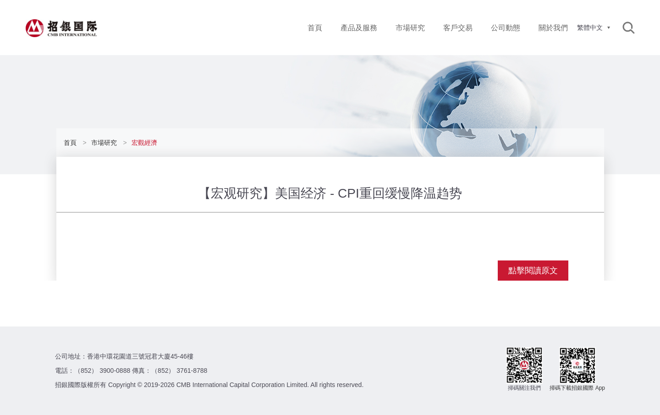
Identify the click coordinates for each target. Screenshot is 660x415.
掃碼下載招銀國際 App (577, 388)
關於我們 (553, 28)
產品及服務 (359, 28)
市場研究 (410, 28)
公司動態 (505, 28)
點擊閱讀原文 (533, 270)
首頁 (315, 28)
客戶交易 (458, 28)
